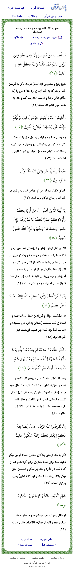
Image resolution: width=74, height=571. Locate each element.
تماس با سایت (17, 557)
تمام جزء (26, 539)
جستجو (37, 43)
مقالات (32, 16)
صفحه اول (37, 7)
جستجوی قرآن (53, 16)
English (17, 16)
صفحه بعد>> (24, 544)
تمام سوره (46, 539)
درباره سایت (57, 557)
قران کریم (44, 562)
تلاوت (18, 37)
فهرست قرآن (16, 7)
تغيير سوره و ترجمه (47, 37)
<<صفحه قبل (49, 544)
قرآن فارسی (30, 562)
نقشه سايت (38, 557)
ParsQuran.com (37, 566)
